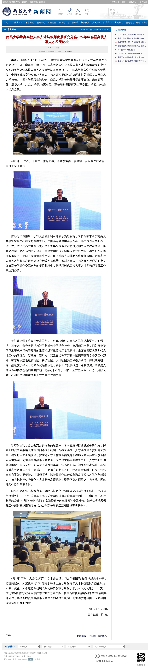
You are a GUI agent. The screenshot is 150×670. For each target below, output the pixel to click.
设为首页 (132, 2)
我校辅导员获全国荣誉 (126, 50)
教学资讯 (29, 22)
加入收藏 (143, 2)
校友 (86, 14)
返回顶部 (81, 636)
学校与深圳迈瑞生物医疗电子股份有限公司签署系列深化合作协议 (132, 46)
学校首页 (113, 2)
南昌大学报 (141, 22)
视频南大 (85, 22)
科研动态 (52, 22)
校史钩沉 (130, 22)
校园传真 (41, 22)
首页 (7, 22)
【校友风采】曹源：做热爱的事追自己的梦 (132, 54)
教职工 (78, 14)
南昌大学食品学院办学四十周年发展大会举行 (132, 35)
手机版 (123, 2)
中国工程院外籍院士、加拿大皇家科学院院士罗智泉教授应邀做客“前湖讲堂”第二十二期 (132, 57)
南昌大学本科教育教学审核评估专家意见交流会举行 (132, 61)
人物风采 (74, 22)
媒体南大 (63, 22)
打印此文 (92, 636)
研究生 (69, 14)
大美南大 (119, 22)
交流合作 (107, 22)
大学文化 (96, 22)
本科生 (61, 14)
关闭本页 (102, 636)
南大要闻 (18, 22)
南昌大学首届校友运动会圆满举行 (131, 38)
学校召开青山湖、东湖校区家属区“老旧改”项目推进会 (132, 42)
